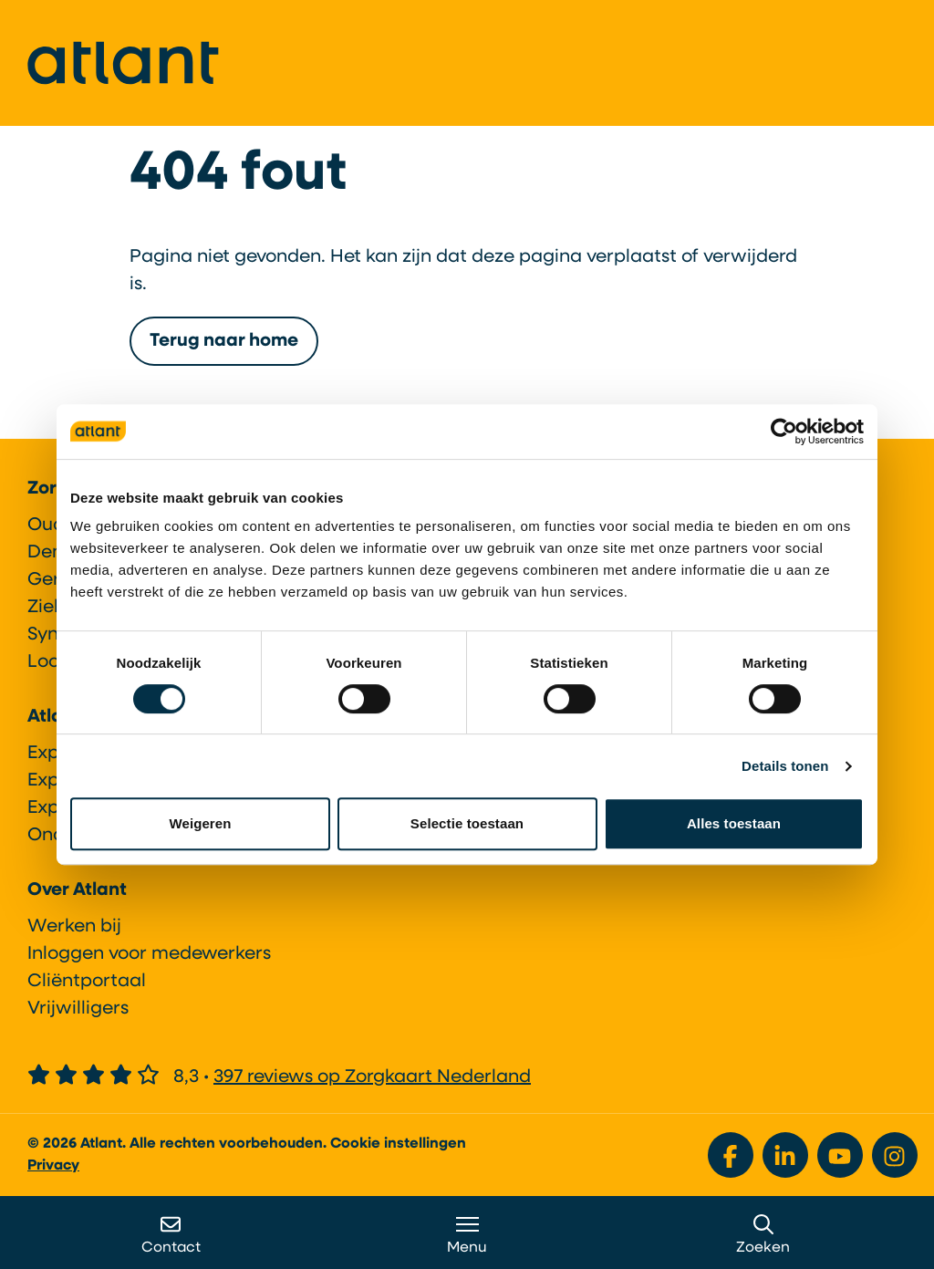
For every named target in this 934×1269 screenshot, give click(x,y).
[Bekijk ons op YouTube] (840, 1155)
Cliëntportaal (86, 982)
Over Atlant (77, 890)
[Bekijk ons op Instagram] (895, 1155)
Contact (171, 1234)
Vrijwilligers (78, 1009)
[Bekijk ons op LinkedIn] (785, 1155)
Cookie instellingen (398, 1144)
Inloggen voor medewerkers (149, 954)
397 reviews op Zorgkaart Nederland (372, 1077)
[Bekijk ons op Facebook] (730, 1155)
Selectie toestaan (467, 823)
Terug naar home (224, 341)
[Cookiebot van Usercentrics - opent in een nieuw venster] (784, 431)
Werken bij (74, 927)
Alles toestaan (734, 823)
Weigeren (200, 823)
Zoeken (763, 1234)
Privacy (53, 1166)
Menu (467, 1234)
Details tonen (785, 766)
